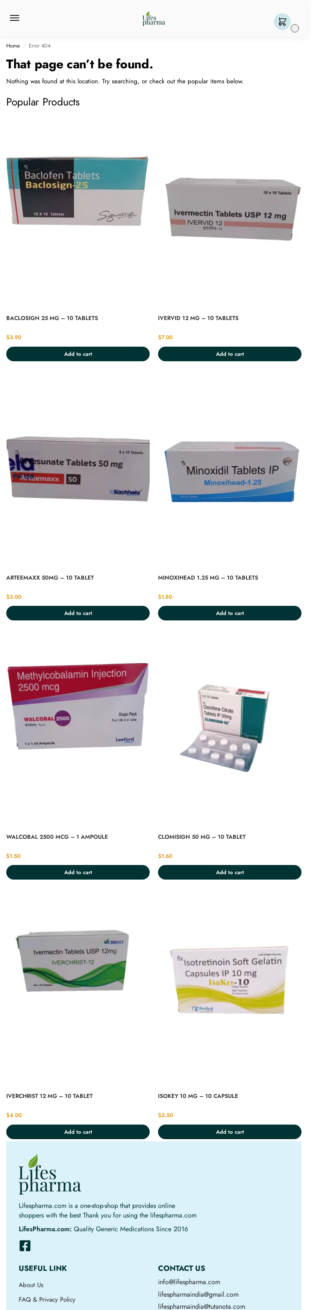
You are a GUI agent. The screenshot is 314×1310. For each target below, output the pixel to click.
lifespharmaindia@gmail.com (198, 1294)
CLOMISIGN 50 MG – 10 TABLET (202, 837)
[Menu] (22, 18)
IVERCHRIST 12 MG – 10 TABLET (49, 1096)
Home (13, 46)
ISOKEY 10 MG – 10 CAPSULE (198, 1096)
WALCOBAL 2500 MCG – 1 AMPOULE (57, 837)
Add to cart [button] (78, 354)
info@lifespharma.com (189, 1282)
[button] (284, 22)
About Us (31, 1285)
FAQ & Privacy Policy (47, 1299)
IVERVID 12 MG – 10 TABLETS (198, 318)
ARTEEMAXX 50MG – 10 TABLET (50, 578)
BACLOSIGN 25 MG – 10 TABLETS (52, 318)
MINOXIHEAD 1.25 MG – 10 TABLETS (208, 578)
